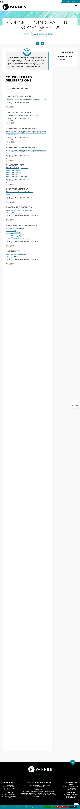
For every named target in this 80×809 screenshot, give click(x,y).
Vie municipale (49, 33)
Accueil (26, 33)
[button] (36, 774)
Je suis (71, 1)
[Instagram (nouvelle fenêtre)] (43, 774)
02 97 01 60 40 (63, 60)
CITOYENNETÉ (39, 33)
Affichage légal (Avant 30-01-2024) (34, 34)
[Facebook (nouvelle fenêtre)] (36, 774)
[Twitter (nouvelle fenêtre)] (39, 774)
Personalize (73, 807)
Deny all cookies (62, 807)
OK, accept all (49, 807)
